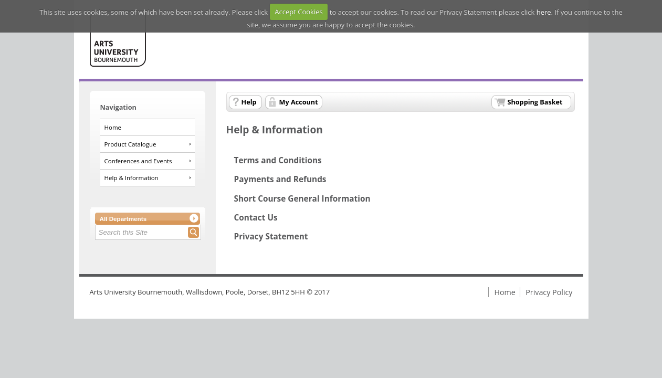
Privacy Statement (271, 236)
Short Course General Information (302, 198)
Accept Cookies (298, 11)
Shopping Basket (535, 102)
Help (249, 102)
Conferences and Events (138, 161)
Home (113, 127)
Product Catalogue (130, 144)
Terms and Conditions (278, 160)
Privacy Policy (549, 292)
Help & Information (131, 178)
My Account (298, 102)
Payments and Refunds (280, 179)
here (544, 11)
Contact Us (256, 217)
